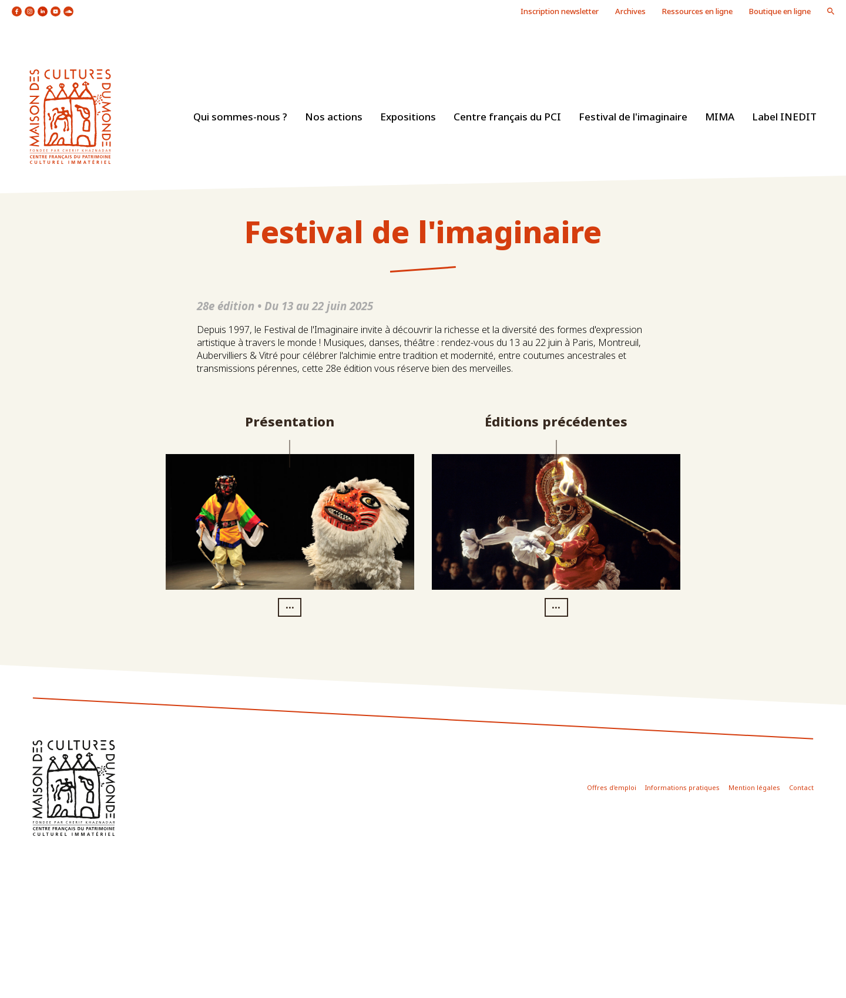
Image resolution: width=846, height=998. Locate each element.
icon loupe (830, 11)
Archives (630, 11)
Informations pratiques (682, 787)
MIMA (719, 116)
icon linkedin (43, 11)
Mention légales (754, 787)
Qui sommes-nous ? (240, 116)
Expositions (408, 116)
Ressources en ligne (697, 11)
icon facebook (17, 11)
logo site (70, 116)
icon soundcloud (68, 11)
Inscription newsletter (560, 11)
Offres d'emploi (611, 787)
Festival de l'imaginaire (633, 116)
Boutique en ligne (780, 11)
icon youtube (56, 11)
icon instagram (30, 11)
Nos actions (333, 116)
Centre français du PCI (507, 116)
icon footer (73, 788)
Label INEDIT (784, 116)
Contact (801, 787)
